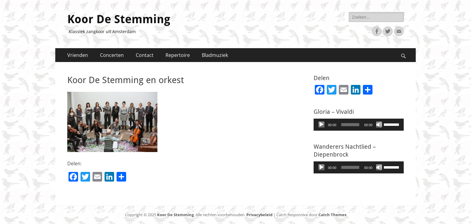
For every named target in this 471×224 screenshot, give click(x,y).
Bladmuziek (215, 55)
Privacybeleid (259, 214)
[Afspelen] (321, 125)
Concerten (112, 55)
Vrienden (77, 55)
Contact (144, 55)
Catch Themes (332, 214)
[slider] (350, 124)
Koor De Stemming (118, 19)
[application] (359, 125)
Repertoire (178, 55)
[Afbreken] (379, 125)
